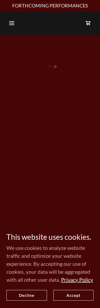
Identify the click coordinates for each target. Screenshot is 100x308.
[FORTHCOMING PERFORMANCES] (50, 5)
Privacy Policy (77, 297)
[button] (11, 23)
